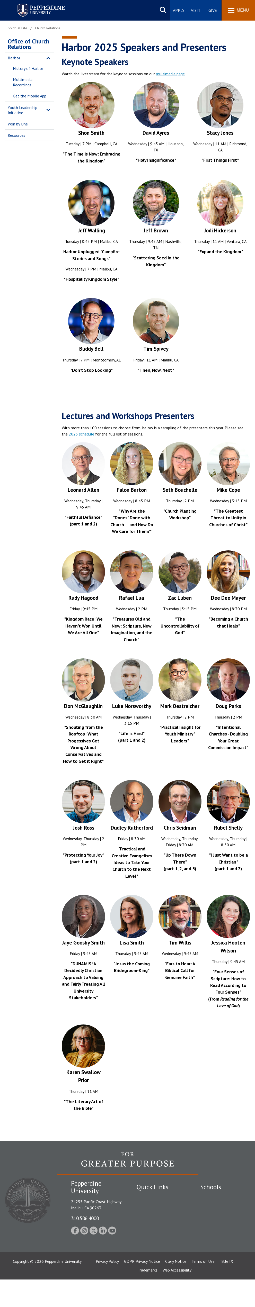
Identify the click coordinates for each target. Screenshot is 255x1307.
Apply (178, 10)
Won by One (18, 123)
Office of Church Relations (28, 44)
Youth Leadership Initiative (22, 110)
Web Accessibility (177, 1297)
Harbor (14, 57)
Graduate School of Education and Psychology (217, 1234)
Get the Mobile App (29, 95)
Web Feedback (149, 1264)
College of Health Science (216, 1265)
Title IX (226, 1288)
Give (212, 10)
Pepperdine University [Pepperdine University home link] (35, 5)
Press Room (147, 1255)
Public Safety (148, 1196)
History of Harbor (28, 68)
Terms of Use (203, 1288)
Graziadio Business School (222, 1214)
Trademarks (147, 1297)
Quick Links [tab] (152, 1187)
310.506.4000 (85, 1218)
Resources (16, 135)
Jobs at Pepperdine (153, 1228)
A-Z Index (145, 1246)
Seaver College (213, 1196)
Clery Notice (175, 1288)
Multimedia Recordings (22, 82)
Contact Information (155, 1237)
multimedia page (170, 73)
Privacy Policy (107, 1288)
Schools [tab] (210, 1187)
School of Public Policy (220, 1248)
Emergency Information (157, 1214)
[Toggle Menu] (238, 10)
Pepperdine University (63, 1288)
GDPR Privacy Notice (142, 1288)
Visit (195, 10)
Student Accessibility (154, 1205)
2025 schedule (81, 434)
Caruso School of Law (219, 1205)
